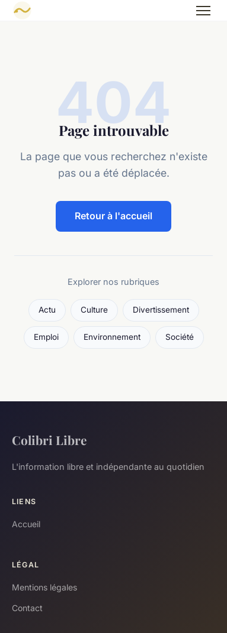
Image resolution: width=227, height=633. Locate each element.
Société (179, 337)
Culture (94, 309)
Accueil (26, 524)
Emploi (46, 337)
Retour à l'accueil (113, 216)
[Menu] (203, 10)
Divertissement (161, 309)
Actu (47, 309)
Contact (27, 608)
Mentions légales (44, 587)
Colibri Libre (49, 439)
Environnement (112, 337)
